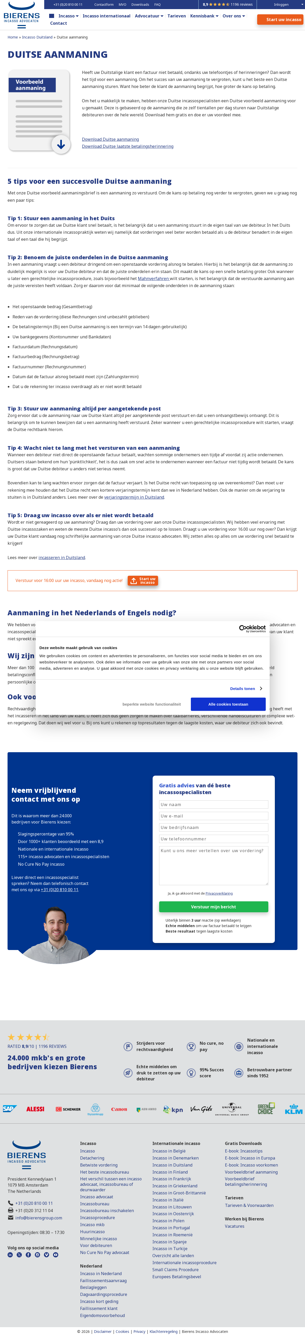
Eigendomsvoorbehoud (102, 1315)
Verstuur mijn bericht (213, 907)
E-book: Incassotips (244, 1151)
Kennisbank (202, 16)
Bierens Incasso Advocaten (205, 1331)
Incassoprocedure (97, 1217)
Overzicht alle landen (173, 1255)
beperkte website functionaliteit (151, 704)
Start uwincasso (147, 580)
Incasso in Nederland (101, 1273)
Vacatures (234, 1226)
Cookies (122, 1331)
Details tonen (242, 688)
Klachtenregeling (164, 1331)
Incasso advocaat (96, 1197)
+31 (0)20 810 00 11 (34, 1203)
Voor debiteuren (96, 1245)
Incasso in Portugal (171, 1228)
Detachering (92, 1158)
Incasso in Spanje (169, 1242)
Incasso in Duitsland (172, 1165)
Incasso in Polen (168, 1221)
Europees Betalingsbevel (176, 1277)
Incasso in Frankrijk (171, 1179)
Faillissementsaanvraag (103, 1280)
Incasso (67, 16)
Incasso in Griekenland (174, 1186)
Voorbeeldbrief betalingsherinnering (246, 1181)
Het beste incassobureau (104, 1172)
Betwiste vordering (99, 1165)
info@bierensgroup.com (38, 1218)
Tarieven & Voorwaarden (249, 1205)
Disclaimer (103, 1331)
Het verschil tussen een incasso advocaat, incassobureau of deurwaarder (111, 1184)
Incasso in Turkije (169, 1248)
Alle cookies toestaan (228, 704)
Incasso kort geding (99, 1301)
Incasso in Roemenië (172, 1235)
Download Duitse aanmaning (110, 139)
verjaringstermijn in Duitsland (134, 497)
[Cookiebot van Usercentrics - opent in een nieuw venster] (243, 629)
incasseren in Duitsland (61, 557)
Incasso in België (169, 1151)
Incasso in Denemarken (175, 1158)
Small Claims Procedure (175, 1269)
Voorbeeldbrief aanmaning (251, 1172)
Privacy (139, 1331)
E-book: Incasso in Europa (250, 1158)
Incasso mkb (92, 1224)
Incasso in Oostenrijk (173, 1214)
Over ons (232, 16)
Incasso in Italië (168, 1200)
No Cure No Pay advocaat (104, 1252)
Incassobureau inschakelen (107, 1210)
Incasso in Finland (170, 1172)
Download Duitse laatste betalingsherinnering (127, 146)
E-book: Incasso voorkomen (251, 1165)
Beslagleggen (93, 1287)
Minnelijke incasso (98, 1239)
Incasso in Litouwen (172, 1207)
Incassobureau (94, 1204)
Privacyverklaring (219, 893)
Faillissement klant (99, 1308)
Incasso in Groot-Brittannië (179, 1193)
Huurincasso (92, 1231)
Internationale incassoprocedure (184, 1262)
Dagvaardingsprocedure (103, 1294)
